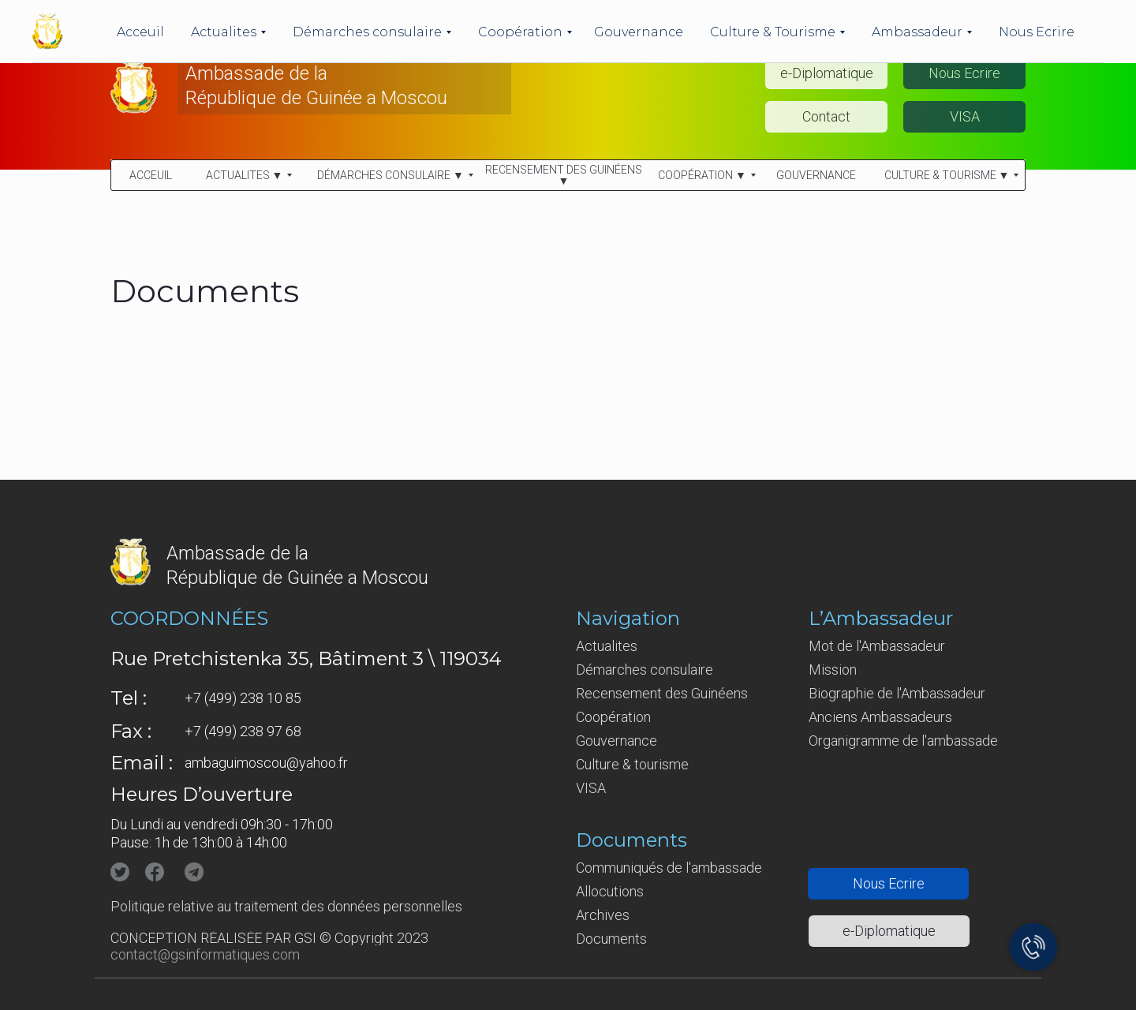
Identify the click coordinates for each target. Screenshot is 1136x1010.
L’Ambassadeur (881, 618)
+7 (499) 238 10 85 (243, 698)
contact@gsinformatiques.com (205, 954)
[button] (964, 73)
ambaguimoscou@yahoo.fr (266, 762)
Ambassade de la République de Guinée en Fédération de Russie (306, 21)
